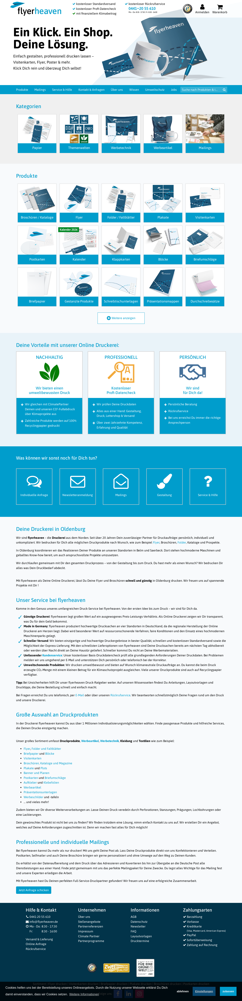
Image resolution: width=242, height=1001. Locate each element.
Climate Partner (88, 936)
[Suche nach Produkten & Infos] (200, 90)
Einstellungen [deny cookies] (204, 991)
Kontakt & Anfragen (91, 89)
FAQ (133, 931)
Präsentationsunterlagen (40, 792)
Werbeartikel (90, 741)
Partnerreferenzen (90, 926)
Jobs (174, 89)
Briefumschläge (55, 777)
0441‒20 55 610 (142, 8)
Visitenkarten (32, 758)
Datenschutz (139, 921)
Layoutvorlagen (141, 936)
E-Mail (79, 695)
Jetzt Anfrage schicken (34, 890)
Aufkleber (30, 782)
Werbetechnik (109, 741)
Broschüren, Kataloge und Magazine (48, 763)
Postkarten (31, 777)
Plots (43, 768)
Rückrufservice (120, 695)
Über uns (117, 89)
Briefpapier (31, 753)
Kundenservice (52, 655)
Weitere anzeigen (121, 318)
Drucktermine (140, 941)
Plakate (29, 768)
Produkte (22, 89)
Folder (182, 542)
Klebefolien (51, 782)
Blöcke (49, 753)
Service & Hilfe (62, 89)
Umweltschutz (154, 89)
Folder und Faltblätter (46, 748)
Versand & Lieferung (39, 939)
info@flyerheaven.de (42, 921)
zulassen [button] (228, 991)
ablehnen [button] (183, 991)
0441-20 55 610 (38, 916)
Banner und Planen (36, 773)
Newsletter (138, 926)
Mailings (40, 89)
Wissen (134, 89)
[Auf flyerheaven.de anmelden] (202, 9)
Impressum (85, 931)
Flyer (156, 542)
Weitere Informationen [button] (84, 994)
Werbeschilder (33, 797)
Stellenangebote (89, 921)
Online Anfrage (36, 944)
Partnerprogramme (91, 941)
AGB (133, 916)
